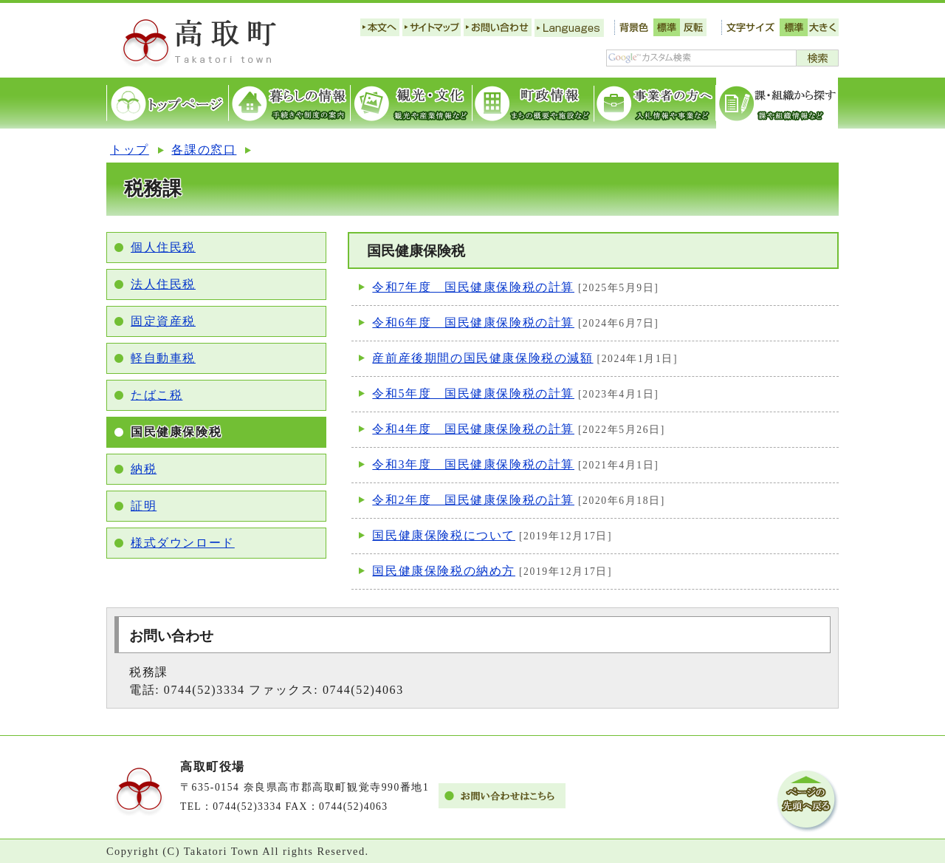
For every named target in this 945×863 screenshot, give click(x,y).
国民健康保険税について (443, 535)
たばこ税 (156, 395)
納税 (144, 469)
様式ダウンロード (183, 542)
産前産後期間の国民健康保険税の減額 (482, 358)
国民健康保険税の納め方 (443, 570)
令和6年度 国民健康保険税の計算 (473, 322)
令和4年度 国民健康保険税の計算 (473, 429)
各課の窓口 (203, 149)
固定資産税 (163, 321)
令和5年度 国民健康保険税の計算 (473, 393)
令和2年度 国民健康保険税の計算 (473, 500)
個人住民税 (163, 247)
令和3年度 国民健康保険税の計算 (473, 464)
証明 (144, 505)
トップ (129, 149)
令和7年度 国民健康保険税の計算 (473, 287)
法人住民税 (163, 284)
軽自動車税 (163, 358)
